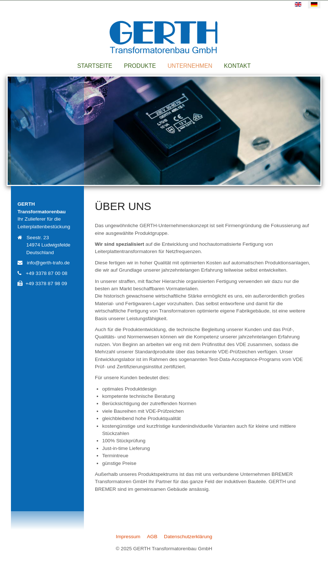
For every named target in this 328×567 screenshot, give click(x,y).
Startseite (94, 66)
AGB (152, 536)
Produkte (140, 66)
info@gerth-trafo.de (48, 262)
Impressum (128, 536)
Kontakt (237, 66)
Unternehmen (189, 66)
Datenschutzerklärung (188, 536)
